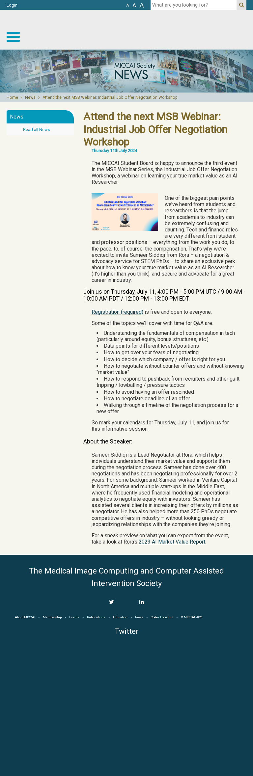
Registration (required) (117, 312)
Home (12, 97)
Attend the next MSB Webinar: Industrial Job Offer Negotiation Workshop (110, 97)
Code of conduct (162, 617)
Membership (52, 617)
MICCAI (126, 740)
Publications (96, 617)
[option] (126, 71)
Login (12, 5)
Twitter (127, 631)
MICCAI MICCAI (199, 29)
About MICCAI (25, 617)
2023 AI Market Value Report (172, 542)
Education (120, 617)
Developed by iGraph (236, 773)
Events (74, 617)
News (30, 97)
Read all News (36, 129)
